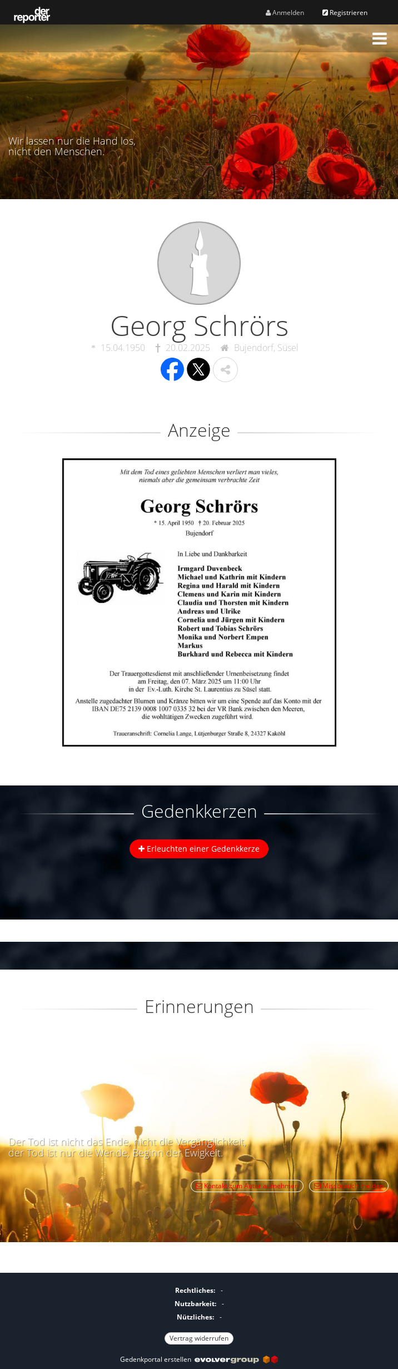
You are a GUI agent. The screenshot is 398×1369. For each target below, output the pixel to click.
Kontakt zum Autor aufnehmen (247, 1185)
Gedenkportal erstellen (199, 1359)
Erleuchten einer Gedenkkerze (199, 848)
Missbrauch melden (349, 1185)
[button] (379, 38)
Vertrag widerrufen (199, 1338)
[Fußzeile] (199, 1313)
